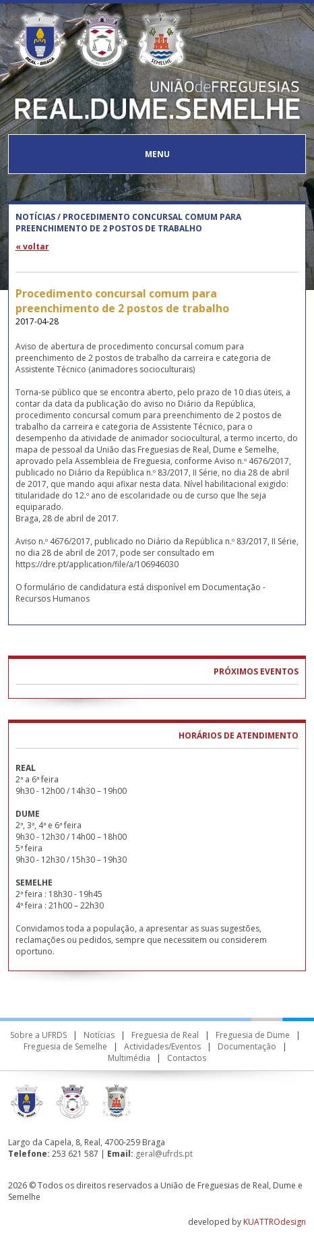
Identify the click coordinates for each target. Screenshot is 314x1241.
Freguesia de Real (165, 1035)
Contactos (186, 1058)
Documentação (247, 1046)
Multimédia (129, 1058)
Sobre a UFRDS (38, 1035)
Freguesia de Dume (253, 1035)
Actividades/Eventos (162, 1046)
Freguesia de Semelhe (65, 1046)
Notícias (99, 1035)
